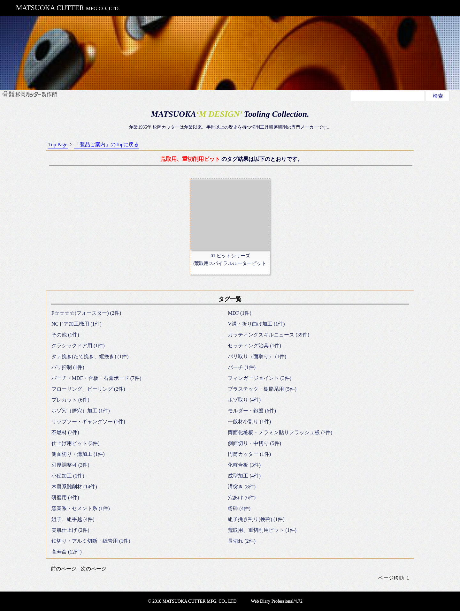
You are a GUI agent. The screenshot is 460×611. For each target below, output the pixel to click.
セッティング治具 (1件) (254, 345)
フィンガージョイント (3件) (259, 378)
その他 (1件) (65, 334)
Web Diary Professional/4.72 (277, 601)
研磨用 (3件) (65, 497)
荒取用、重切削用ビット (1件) (262, 530)
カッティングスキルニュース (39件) (268, 334)
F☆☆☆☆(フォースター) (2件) (86, 313)
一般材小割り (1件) (249, 421)
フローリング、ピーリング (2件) (88, 389)
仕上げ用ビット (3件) (75, 443)
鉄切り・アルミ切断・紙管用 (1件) (90, 541)
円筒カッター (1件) (249, 454)
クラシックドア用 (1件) (78, 345)
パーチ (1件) (242, 367)
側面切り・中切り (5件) (254, 443)
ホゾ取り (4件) (244, 400)
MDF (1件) (239, 313)
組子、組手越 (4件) (73, 519)
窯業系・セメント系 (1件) (80, 508)
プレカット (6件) (70, 400)
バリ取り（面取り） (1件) (257, 356)
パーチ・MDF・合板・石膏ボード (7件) (96, 378)
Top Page (57, 144)
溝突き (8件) (242, 486)
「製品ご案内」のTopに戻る (107, 144)
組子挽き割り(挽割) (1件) (256, 519)
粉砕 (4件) (239, 508)
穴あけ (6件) (242, 497)
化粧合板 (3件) (244, 465)
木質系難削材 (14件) (74, 486)
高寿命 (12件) (66, 551)
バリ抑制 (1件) (67, 367)
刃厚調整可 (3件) (70, 465)
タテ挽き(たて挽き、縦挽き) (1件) (89, 356)
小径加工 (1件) (67, 476)
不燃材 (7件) (65, 432)
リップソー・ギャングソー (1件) (88, 421)
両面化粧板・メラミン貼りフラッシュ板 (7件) (280, 432)
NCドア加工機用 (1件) (76, 324)
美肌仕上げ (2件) (70, 530)
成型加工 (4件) (244, 476)
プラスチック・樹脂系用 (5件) (262, 389)
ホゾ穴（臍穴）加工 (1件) (80, 410)
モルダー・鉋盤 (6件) (252, 410)
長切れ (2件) (242, 541)
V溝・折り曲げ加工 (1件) (256, 324)
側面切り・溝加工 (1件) (78, 454)
